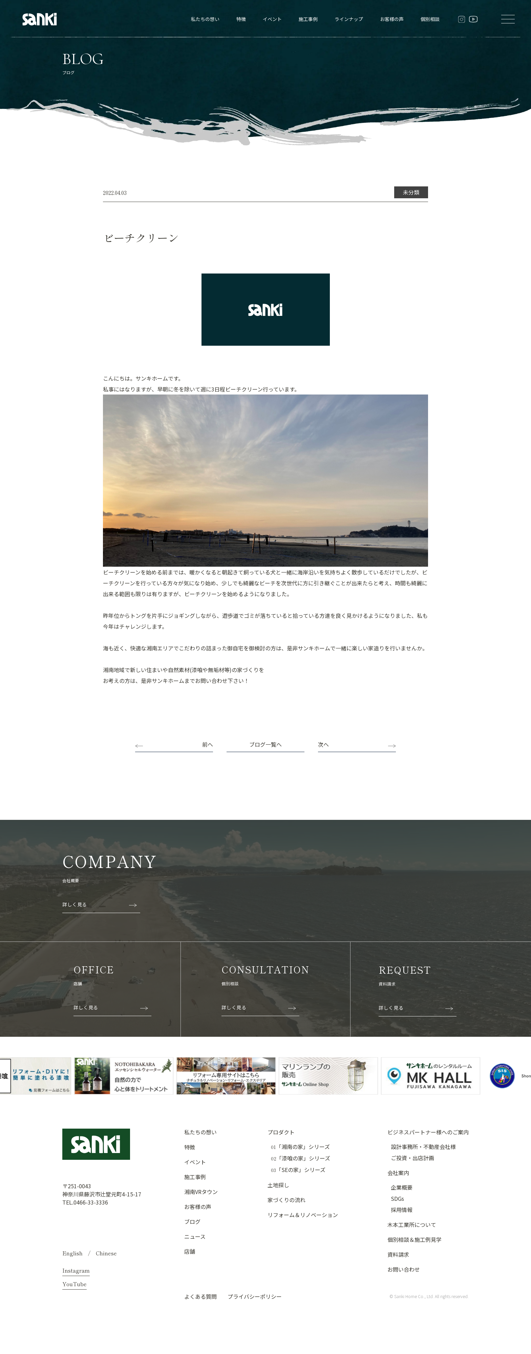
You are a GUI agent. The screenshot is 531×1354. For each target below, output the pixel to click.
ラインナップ (349, 19)
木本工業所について (411, 1224)
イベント (272, 19)
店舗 (189, 1251)
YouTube (74, 1284)
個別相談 (430, 19)
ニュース (195, 1236)
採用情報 (401, 1209)
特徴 (241, 19)
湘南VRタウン (201, 1191)
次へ (323, 744)
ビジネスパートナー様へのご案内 (428, 1132)
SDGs (397, 1198)
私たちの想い (205, 19)
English (72, 1253)
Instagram (76, 1270)
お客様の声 (392, 19)
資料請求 (398, 1254)
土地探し (278, 1184)
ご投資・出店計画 (412, 1157)
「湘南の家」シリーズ (300, 1146)
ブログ (192, 1221)
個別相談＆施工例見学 (414, 1239)
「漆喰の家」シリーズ (300, 1158)
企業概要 (401, 1187)
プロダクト (281, 1132)
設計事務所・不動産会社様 (423, 1146)
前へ (207, 744)
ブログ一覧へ (265, 744)
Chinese (106, 1253)
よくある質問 (200, 1296)
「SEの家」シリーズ (298, 1169)
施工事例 (308, 19)
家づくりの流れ (286, 1199)
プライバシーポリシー (255, 1296)
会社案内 (398, 1172)
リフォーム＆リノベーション (303, 1214)
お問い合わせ (403, 1269)
